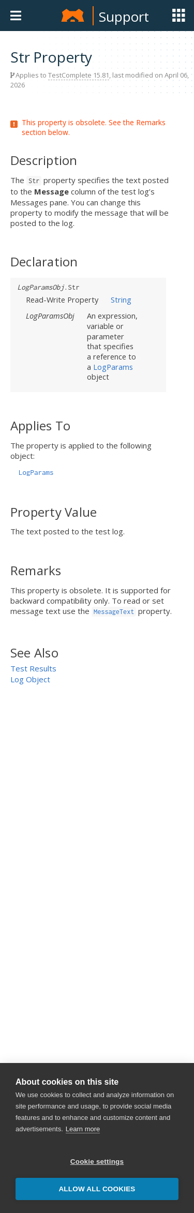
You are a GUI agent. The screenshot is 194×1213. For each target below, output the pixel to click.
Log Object (30, 679)
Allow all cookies (96, 1189)
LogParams (113, 367)
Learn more (83, 1129)
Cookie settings (97, 1161)
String (121, 299)
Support (124, 16)
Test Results (33, 668)
